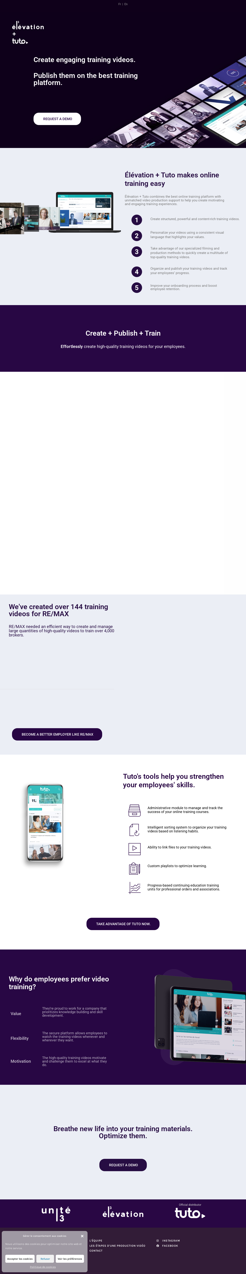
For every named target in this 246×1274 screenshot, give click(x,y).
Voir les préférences (70, 1258)
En (126, 4)
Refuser (45, 1258)
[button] (82, 1236)
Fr (119, 4)
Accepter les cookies (20, 1258)
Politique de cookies (43, 1267)
